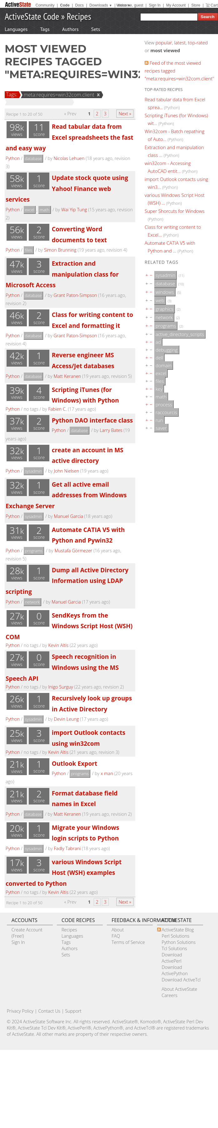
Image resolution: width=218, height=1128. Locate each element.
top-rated (198, 42)
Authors (70, 29)
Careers (169, 995)
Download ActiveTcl (181, 980)
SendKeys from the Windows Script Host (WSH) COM (69, 626)
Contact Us (49, 1011)
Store (195, 5)
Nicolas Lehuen (68, 158)
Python (13, 158)
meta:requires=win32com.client (58, 94)
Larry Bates (111, 430)
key (159, 389)
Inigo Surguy (60, 687)
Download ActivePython (175, 970)
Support (73, 1011)
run (159, 420)
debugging (167, 350)
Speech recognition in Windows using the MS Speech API (62, 667)
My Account (176, 5)
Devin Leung (66, 719)
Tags (44, 29)
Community (45, 5)
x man (107, 773)
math (44, 210)
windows (165, 292)
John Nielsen (66, 471)
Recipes (79, 16)
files (28, 250)
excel (29, 210)
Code (65, 5)
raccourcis (166, 412)
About (117, 930)
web (160, 300)
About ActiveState (179, 989)
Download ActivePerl (172, 958)
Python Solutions (179, 942)
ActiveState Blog (178, 930)
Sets (95, 29)
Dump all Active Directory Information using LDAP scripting (67, 581)
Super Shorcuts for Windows (175, 211)
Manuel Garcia (68, 516)
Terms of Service (128, 942)
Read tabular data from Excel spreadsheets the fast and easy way (69, 137)
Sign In (155, 5)
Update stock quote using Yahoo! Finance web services (67, 188)
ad (158, 342)
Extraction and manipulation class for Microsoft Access (62, 274)
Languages (16, 29)
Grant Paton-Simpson (75, 295)
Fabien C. (57, 409)
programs (33, 551)
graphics (164, 309)
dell (159, 357)
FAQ (115, 936)
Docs (79, 5)
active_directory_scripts (180, 334)
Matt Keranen (67, 376)
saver (161, 428)
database (33, 158)
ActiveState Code (32, 16)
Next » (125, 114)
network (32, 602)
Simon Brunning (60, 250)
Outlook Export (74, 763)
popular (164, 42)
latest (180, 42)
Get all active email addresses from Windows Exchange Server (66, 495)
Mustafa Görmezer (73, 551)
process (164, 404)
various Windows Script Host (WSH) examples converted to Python (63, 873)
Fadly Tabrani (67, 848)
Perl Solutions (176, 936)
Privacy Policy (20, 1011)
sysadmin (33, 471)
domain (163, 365)
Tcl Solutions (174, 948)
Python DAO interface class (92, 420)
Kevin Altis (58, 645)
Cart (214, 5)
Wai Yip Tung (74, 210)
